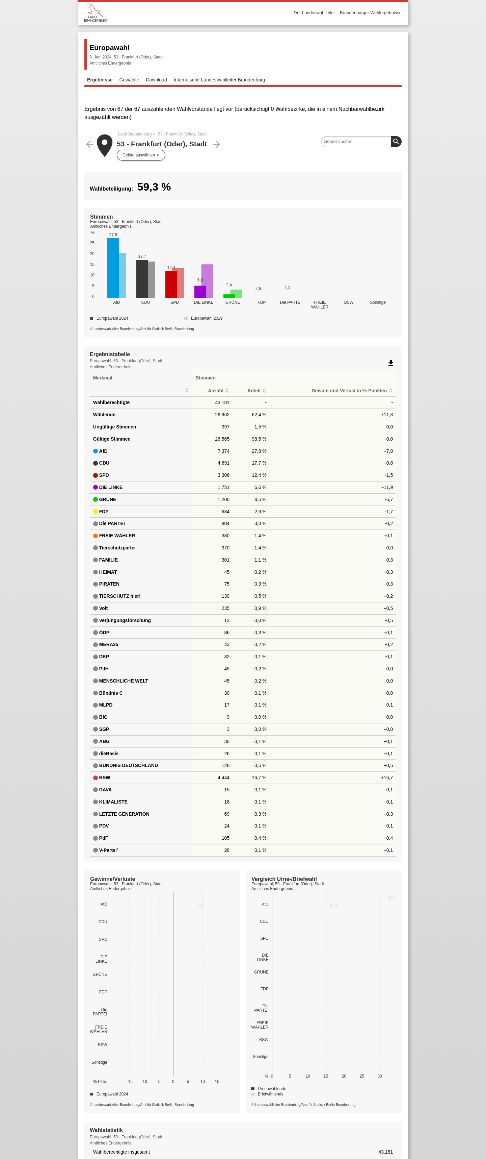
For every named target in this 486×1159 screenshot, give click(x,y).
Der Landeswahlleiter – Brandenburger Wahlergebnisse (348, 12)
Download (156, 79)
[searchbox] (361, 141)
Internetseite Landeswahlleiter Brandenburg (219, 79)
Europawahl (109, 47)
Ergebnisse (99, 79)
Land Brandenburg (135, 134)
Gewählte (129, 79)
